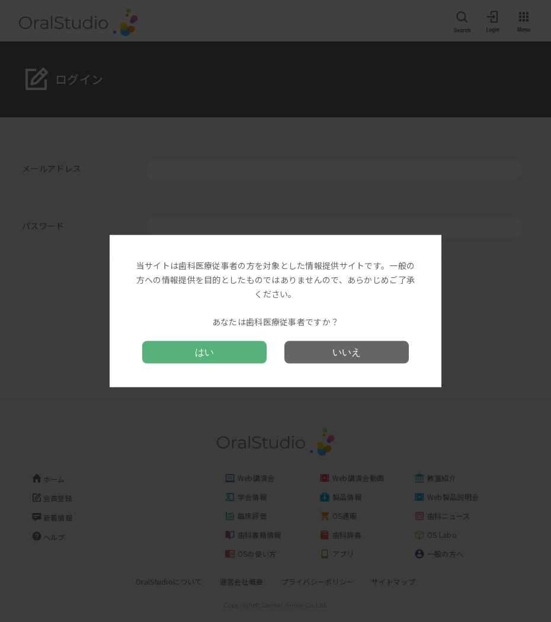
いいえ (346, 352)
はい (204, 352)
